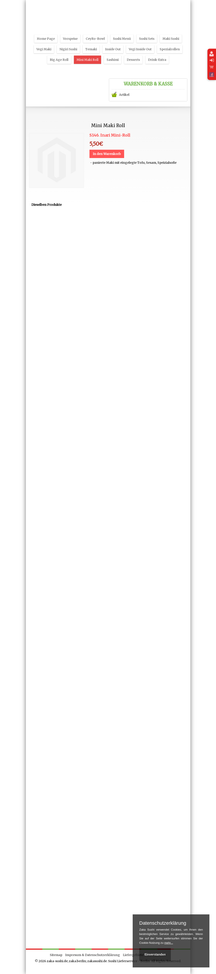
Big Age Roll (59, 55)
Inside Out (113, 44)
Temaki (91, 44)
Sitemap (56, 955)
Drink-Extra (157, 55)
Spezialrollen (170, 44)
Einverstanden (155, 954)
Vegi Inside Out (140, 44)
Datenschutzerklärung (162, 923)
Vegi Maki (43, 44)
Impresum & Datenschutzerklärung (92, 955)
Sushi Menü (122, 34)
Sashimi (113, 55)
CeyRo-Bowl (95, 34)
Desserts (133, 55)
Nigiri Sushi (68, 44)
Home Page (46, 34)
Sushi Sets (146, 34)
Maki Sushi (170, 34)
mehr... (168, 942)
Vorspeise (70, 34)
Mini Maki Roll (87, 55)
